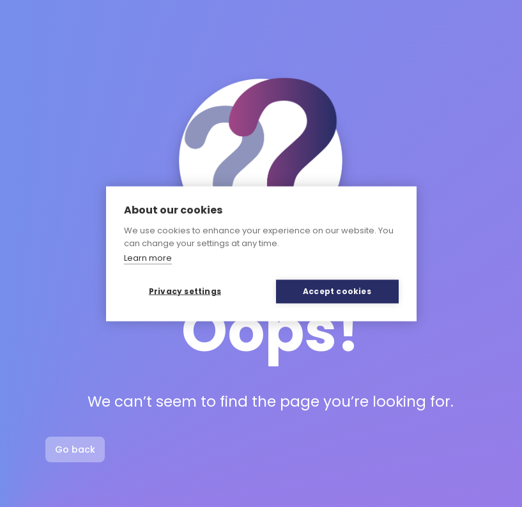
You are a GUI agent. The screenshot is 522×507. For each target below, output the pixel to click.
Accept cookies (337, 291)
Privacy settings (185, 291)
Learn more (148, 258)
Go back (75, 449)
